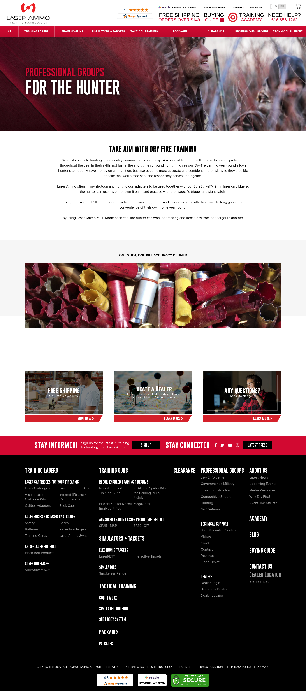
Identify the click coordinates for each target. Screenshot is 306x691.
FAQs (205, 543)
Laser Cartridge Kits (74, 488)
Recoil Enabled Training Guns (110, 490)
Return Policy (134, 667)
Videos (206, 536)
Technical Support (214, 524)
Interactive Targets (148, 556)
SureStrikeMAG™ (37, 563)
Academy (258, 518)
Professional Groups (222, 470)
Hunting (207, 503)
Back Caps (67, 505)
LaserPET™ (107, 556)
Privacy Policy (241, 667)
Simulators (107, 567)
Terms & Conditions (210, 667)
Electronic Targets (113, 550)
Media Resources (262, 490)
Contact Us (260, 566)
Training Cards (36, 535)
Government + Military (217, 484)
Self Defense (210, 509)
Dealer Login (210, 583)
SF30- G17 (141, 526)
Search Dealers (215, 7)
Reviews (207, 556)
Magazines (142, 504)
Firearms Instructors (216, 490)
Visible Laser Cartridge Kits (35, 497)
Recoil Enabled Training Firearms (123, 482)
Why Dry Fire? (259, 497)
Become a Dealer (214, 589)
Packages (106, 643)
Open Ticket (210, 562)
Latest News (258, 477)
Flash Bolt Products (39, 553)
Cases (64, 523)
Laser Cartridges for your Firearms (52, 482)
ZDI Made (263, 667)
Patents (184, 667)
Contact (207, 549)
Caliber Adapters (38, 505)
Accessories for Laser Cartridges (50, 516)
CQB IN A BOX (108, 598)
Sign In (238, 7)
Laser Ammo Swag (73, 535)
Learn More (173, 418)
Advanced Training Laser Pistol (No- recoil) (131, 519)
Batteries (32, 529)
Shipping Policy (162, 667)
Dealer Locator (212, 595)
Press (257, 445)
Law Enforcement (214, 477)
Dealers (206, 576)
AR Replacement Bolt (40, 546)
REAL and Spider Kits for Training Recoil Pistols (150, 493)
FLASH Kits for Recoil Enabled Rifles (115, 506)
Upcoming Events (262, 484)
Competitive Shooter (216, 497)
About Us (257, 7)
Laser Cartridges (37, 488)
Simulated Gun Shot (113, 608)
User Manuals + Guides (218, 530)
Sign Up (146, 445)
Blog (254, 534)
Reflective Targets (72, 529)
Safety (30, 523)
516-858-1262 (259, 582)
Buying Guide (262, 550)
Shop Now (85, 418)
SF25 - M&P (108, 526)
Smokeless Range (112, 573)
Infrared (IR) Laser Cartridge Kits (72, 497)
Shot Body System (112, 619)
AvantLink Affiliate (263, 503)
